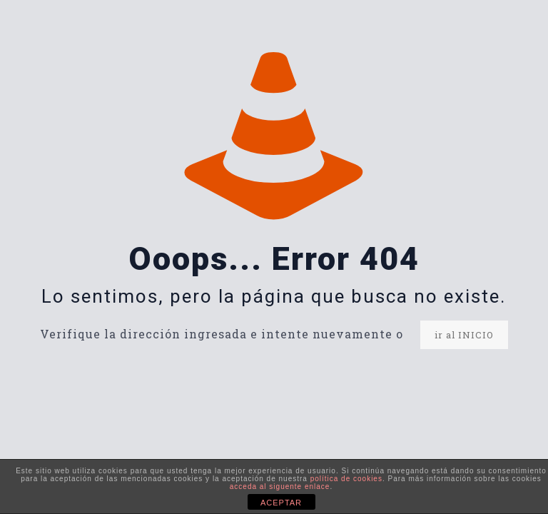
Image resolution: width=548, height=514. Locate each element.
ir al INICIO (464, 334)
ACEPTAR (281, 502)
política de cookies (346, 479)
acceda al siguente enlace (280, 486)
